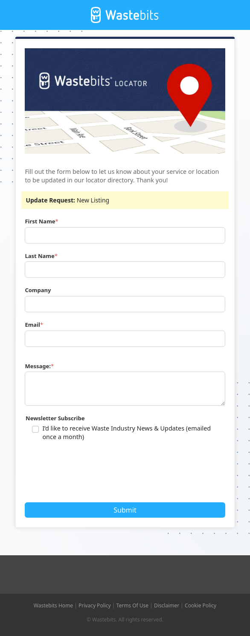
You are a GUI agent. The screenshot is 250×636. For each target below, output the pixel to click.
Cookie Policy (200, 605)
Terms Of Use (132, 605)
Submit (124, 510)
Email (32, 324)
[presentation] (91, 474)
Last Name (39, 256)
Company (38, 290)
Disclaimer (166, 605)
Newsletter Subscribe (55, 418)
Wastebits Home (53, 605)
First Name (40, 221)
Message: (38, 366)
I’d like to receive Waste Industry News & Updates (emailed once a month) (126, 432)
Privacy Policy (94, 605)
